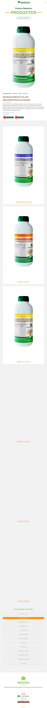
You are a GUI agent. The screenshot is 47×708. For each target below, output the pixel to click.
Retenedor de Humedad (23, 622)
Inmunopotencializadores (23, 659)
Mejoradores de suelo (23, 655)
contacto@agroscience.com (23, 700)
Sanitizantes (23, 663)
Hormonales (23, 647)
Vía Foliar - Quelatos (23, 618)
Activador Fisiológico (23, 634)
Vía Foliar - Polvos (23, 613)
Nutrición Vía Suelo (23, 626)
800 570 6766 (23, 698)
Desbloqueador (23, 630)
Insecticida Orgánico (23, 638)
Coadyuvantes (23, 642)
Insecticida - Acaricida (23, 651)
